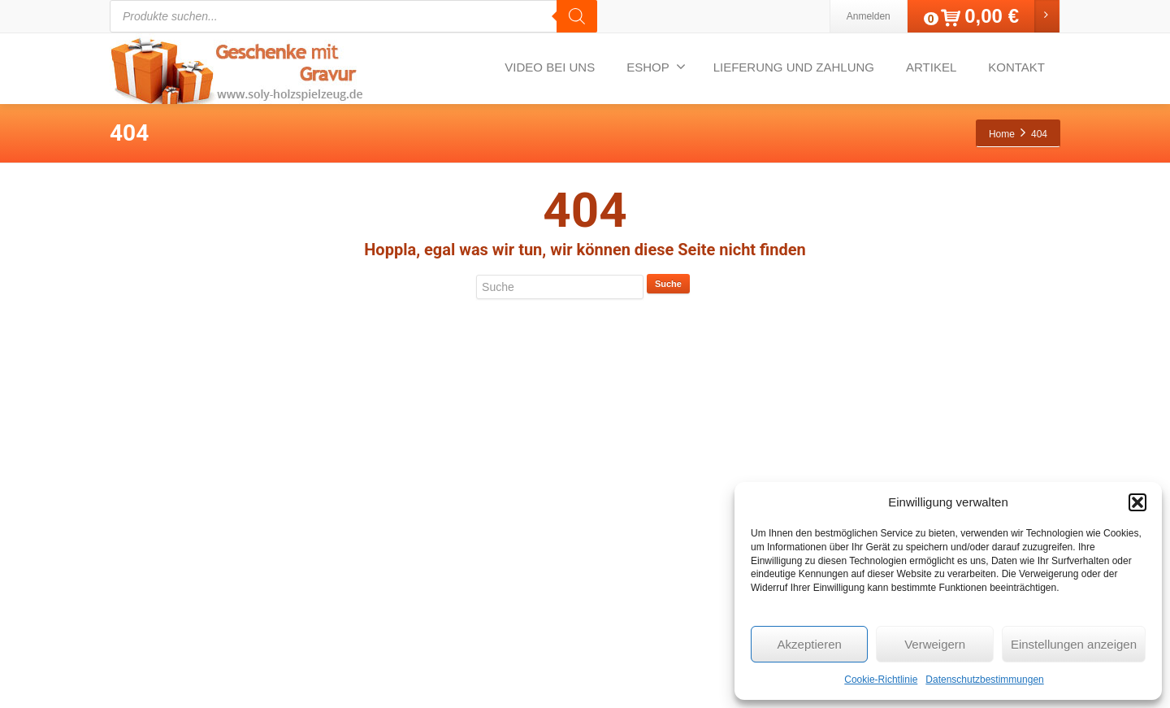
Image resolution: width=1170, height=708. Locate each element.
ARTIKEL (931, 67)
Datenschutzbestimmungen (984, 679)
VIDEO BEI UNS (550, 67)
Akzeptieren (810, 644)
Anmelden (868, 16)
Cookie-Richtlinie (880, 679)
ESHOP (656, 66)
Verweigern (934, 644)
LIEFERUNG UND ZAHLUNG (793, 67)
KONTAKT (1016, 67)
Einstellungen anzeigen (1074, 644)
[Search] (577, 16)
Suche (668, 284)
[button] (1137, 502)
